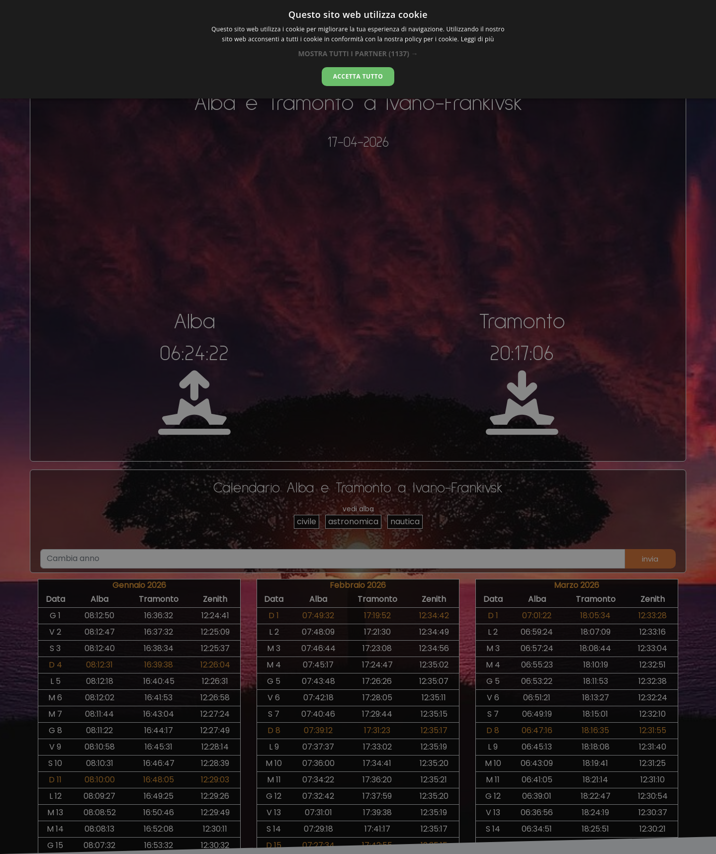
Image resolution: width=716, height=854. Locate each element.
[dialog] (358, 49)
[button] (358, 53)
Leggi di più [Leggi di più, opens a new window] (477, 39)
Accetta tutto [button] (358, 76)
